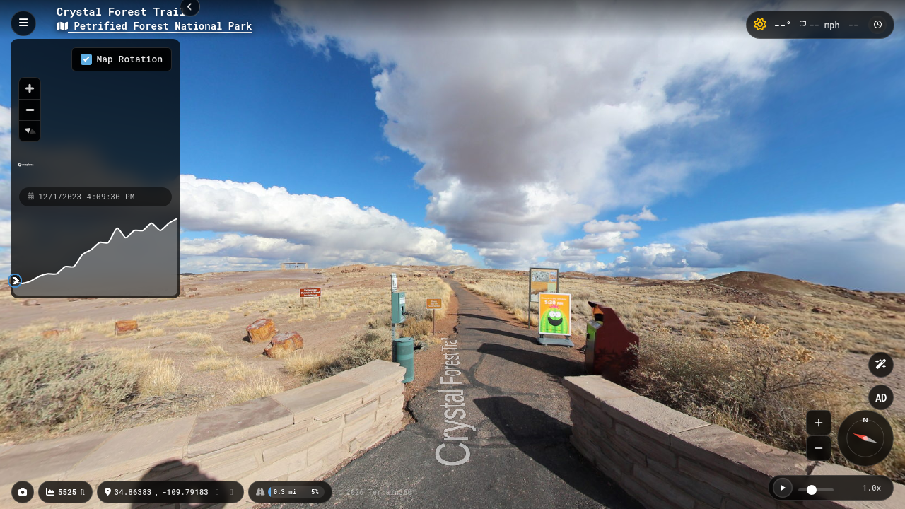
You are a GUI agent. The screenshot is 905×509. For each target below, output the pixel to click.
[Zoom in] (29, 88)
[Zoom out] (29, 109)
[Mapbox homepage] (26, 171)
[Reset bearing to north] (29, 130)
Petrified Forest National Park (154, 26)
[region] (95, 112)
